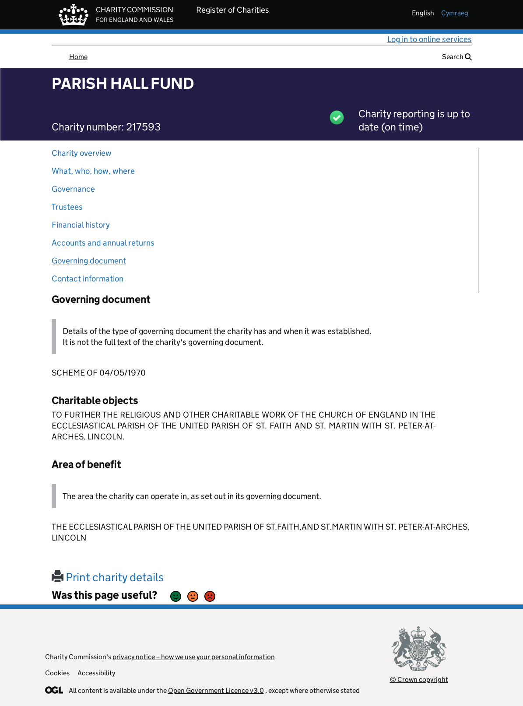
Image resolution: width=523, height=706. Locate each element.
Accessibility (96, 673)
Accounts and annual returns (103, 243)
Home (78, 57)
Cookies (57, 673)
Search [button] (457, 57)
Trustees (67, 207)
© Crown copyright (419, 679)
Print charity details (108, 577)
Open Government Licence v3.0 (216, 690)
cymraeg (454, 13)
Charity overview (82, 153)
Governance (73, 189)
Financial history (81, 225)
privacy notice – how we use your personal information (193, 657)
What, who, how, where (93, 171)
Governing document (89, 261)
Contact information (87, 279)
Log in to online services (429, 39)
